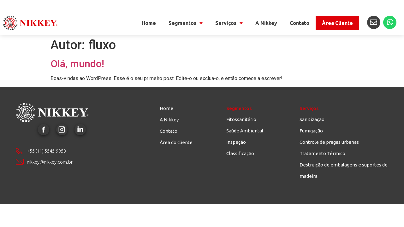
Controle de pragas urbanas (329, 142)
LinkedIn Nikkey (80, 129)
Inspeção (236, 142)
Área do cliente (176, 142)
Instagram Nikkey (62, 129)
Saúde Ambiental (244, 130)
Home (149, 23)
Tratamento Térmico (322, 153)
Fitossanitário (241, 119)
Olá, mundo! (77, 64)
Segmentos (186, 23)
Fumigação (311, 130)
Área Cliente (337, 23)
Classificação (240, 153)
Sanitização (312, 119)
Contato (299, 23)
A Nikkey (266, 23)
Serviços (229, 23)
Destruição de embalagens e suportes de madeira (344, 170)
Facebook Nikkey (43, 129)
